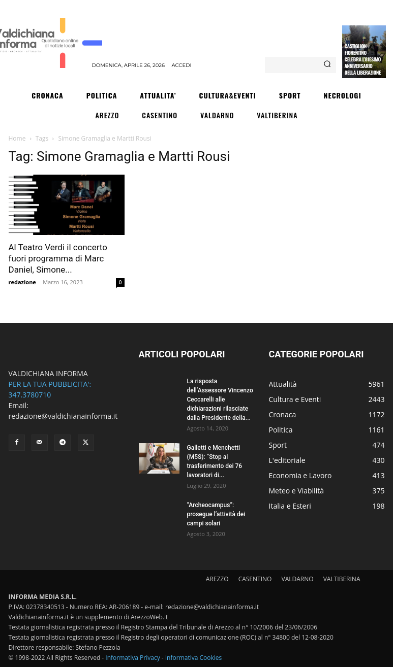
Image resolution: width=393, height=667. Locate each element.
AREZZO (217, 579)
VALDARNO (298, 579)
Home (17, 138)
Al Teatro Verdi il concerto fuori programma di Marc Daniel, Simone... (58, 258)
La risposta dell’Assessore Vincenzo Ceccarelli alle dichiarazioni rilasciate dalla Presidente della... (220, 399)
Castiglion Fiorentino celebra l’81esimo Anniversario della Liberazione (363, 59)
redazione (22, 282)
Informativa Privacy (132, 657)
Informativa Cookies (193, 657)
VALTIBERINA (341, 579)
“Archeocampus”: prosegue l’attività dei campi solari (216, 514)
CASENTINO (255, 579)
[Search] (327, 65)
